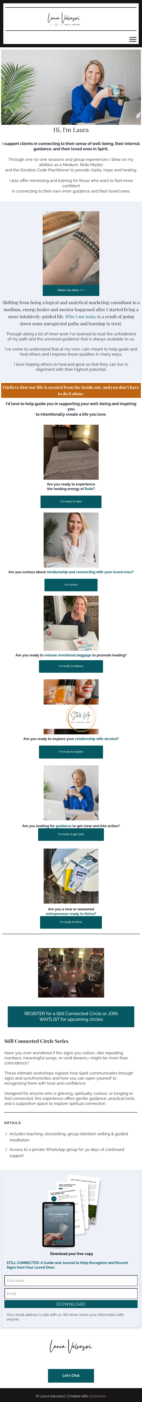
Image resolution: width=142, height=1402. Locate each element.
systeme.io (97, 1396)
